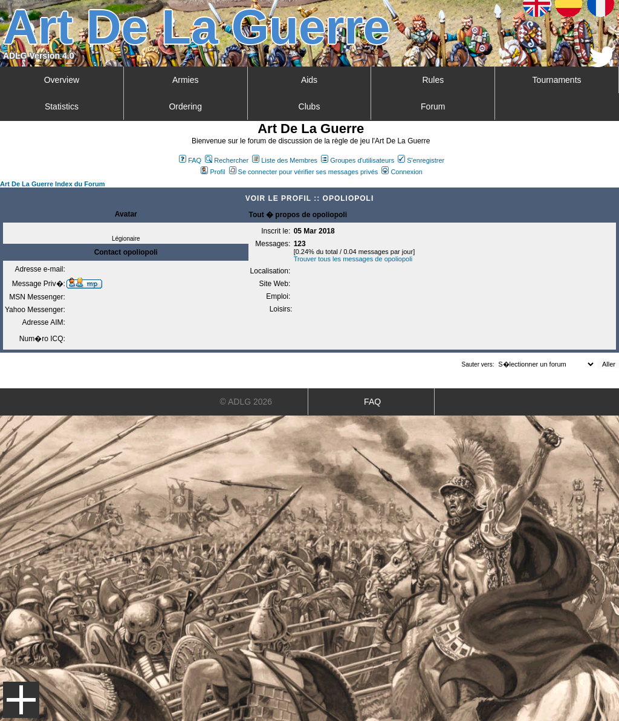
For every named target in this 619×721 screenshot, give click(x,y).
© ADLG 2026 (246, 401)
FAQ (190, 160)
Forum (433, 106)
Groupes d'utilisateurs (357, 160)
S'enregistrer (421, 160)
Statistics (62, 106)
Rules (433, 80)
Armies (185, 80)
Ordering (185, 106)
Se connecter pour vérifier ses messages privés (303, 171)
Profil (213, 171)
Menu (21, 700)
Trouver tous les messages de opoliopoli (353, 259)
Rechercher (226, 160)
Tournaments (557, 80)
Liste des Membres (284, 160)
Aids (309, 80)
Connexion (402, 171)
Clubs (309, 106)
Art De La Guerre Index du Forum (52, 184)
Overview (61, 80)
